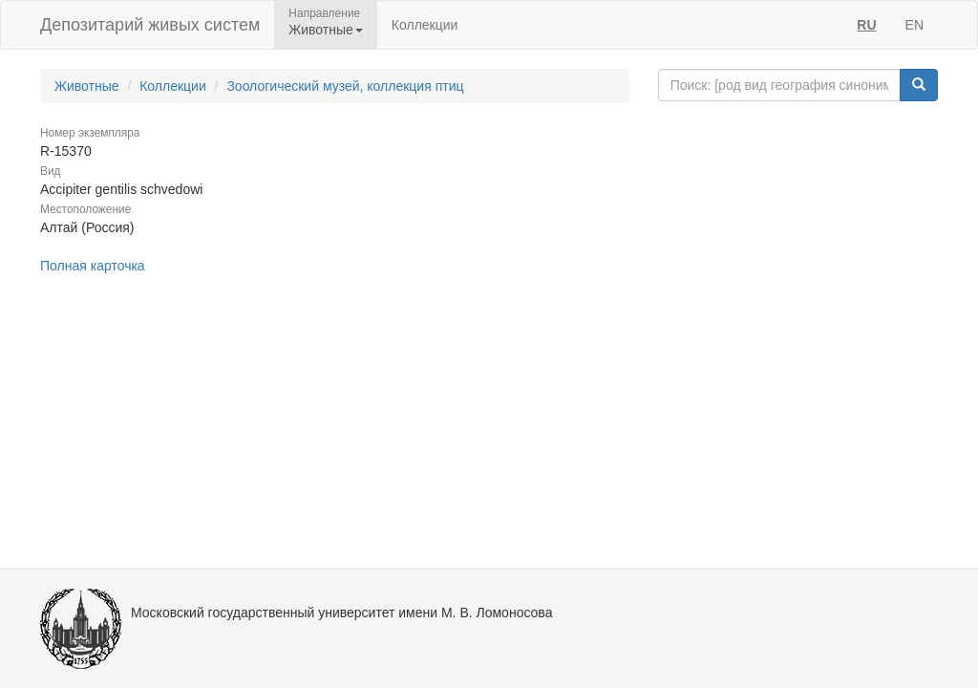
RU (866, 24)
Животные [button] (325, 29)
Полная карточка (92, 265)
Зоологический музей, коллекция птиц (344, 86)
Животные (86, 86)
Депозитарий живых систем (150, 24)
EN (914, 24)
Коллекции (425, 24)
